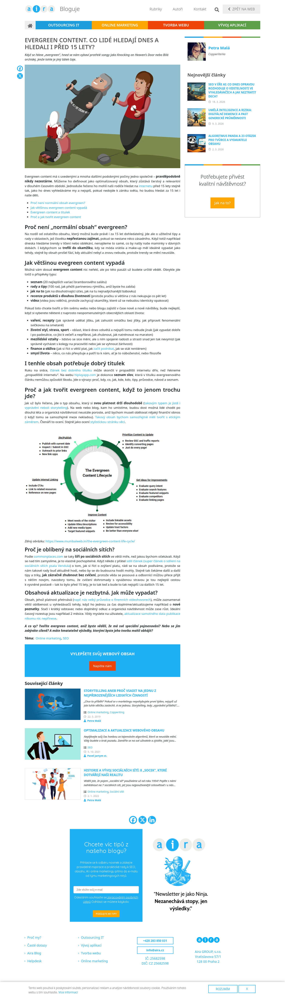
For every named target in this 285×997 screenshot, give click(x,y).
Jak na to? (222, 202)
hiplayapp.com (85, 375)
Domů (30, 25)
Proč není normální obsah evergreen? (58, 203)
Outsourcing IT (63, 25)
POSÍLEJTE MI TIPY (106, 913)
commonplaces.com (48, 556)
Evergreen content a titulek (50, 212)
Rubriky (156, 9)
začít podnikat (104, 348)
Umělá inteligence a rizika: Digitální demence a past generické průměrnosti (230, 114)
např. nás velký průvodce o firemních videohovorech (112, 600)
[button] (102, 117)
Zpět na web (243, 9)
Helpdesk (34, 961)
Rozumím (223, 989)
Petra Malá (94, 720)
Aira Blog (34, 953)
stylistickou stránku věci (107, 422)
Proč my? (34, 937)
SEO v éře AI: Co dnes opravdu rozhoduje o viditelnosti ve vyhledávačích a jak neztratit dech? (232, 90)
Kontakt (200, 9)
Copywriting (117, 712)
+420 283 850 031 (155, 941)
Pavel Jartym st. (97, 755)
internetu (145, 186)
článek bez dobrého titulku (71, 370)
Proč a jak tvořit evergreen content (56, 217)
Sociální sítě (117, 791)
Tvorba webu (176, 25)
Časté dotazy (37, 945)
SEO (66, 638)
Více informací (68, 992)
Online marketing (120, 25)
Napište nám (102, 666)
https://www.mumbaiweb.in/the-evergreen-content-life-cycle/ (90, 541)
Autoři (178, 9)
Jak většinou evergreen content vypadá (59, 207)
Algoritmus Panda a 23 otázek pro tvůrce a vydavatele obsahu (232, 140)
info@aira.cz (155, 950)
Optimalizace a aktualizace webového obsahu (124, 730)
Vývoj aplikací (232, 25)
